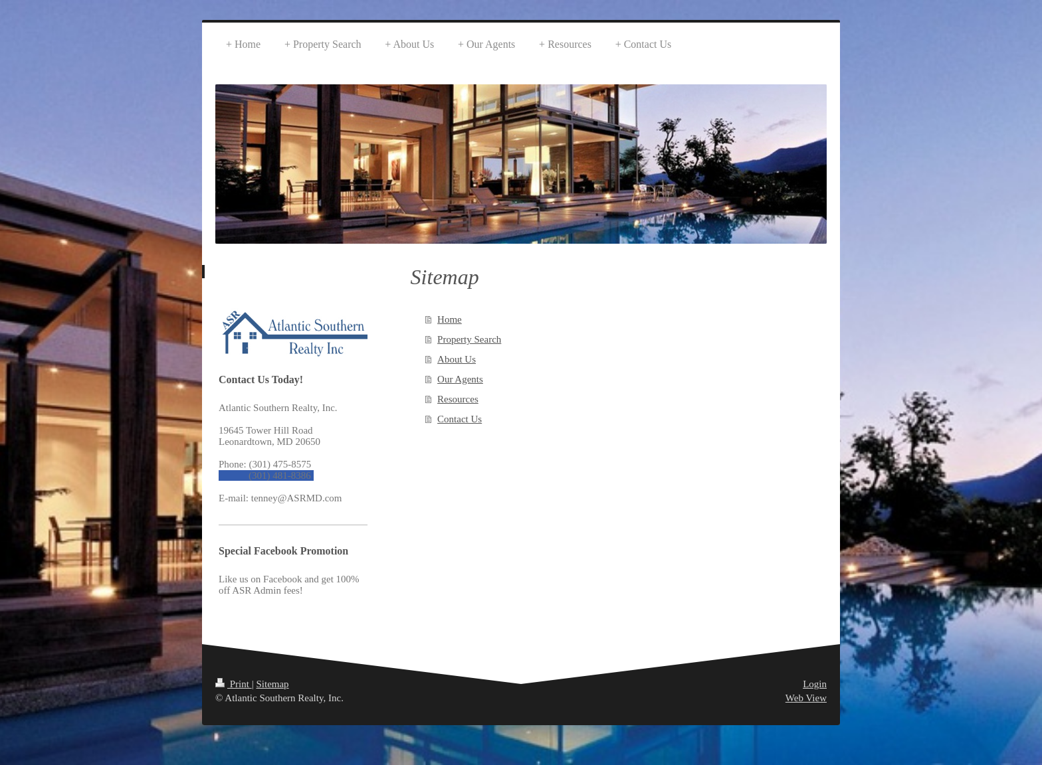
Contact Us (459, 419)
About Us (456, 359)
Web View (806, 698)
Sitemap (272, 684)
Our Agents (460, 379)
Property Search (469, 339)
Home (449, 319)
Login (815, 684)
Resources (457, 399)
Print (233, 684)
